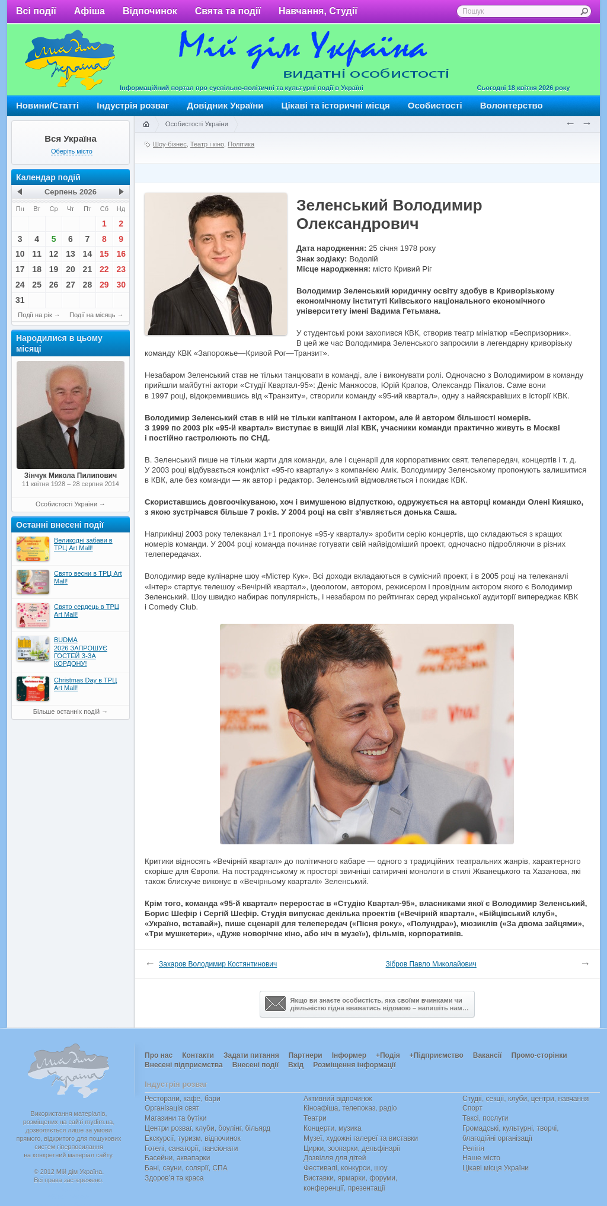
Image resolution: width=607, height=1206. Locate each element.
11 (36, 254)
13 (70, 254)
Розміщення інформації (354, 1065)
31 (20, 300)
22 (104, 269)
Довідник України (225, 105)
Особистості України (66, 504)
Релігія (473, 1148)
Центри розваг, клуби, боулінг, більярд (207, 1128)
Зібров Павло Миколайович (431, 964)
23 (121, 269)
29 (104, 284)
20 (70, 269)
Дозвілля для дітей (335, 1158)
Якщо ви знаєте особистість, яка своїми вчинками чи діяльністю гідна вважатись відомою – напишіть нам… (367, 1004)
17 (20, 269)
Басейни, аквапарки (177, 1158)
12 (54, 254)
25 (36, 284)
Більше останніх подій (66, 711)
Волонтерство (511, 105)
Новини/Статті (47, 105)
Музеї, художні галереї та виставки (361, 1138)
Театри (315, 1118)
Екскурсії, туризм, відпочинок (193, 1138)
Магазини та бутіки (175, 1118)
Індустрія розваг (133, 105)
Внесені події (255, 1065)
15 (104, 254)
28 (87, 284)
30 (121, 284)
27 (70, 284)
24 (20, 284)
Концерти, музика (333, 1128)
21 (87, 269)
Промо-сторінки (539, 1055)
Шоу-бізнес (170, 144)
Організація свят (172, 1108)
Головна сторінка (146, 124)
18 (36, 269)
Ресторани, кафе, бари (183, 1099)
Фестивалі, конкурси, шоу (345, 1168)
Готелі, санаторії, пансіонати (191, 1148)
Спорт (472, 1108)
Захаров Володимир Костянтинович (218, 964)
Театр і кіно (207, 144)
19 (54, 269)
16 (121, 254)
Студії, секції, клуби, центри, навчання (525, 1099)
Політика (241, 144)
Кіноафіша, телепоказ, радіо (350, 1108)
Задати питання (251, 1055)
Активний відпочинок (338, 1099)
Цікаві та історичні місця (336, 105)
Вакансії (487, 1055)
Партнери (305, 1055)
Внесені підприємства (184, 1065)
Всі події (36, 11)
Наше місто (481, 1158)
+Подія (388, 1055)
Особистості (435, 105)
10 (20, 254)
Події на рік (35, 314)
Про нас (158, 1055)
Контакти (198, 1055)
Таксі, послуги (485, 1118)
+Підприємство (437, 1055)
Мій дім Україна (70, 60)
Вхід (296, 1065)
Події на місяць (92, 314)
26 (54, 284)
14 (87, 254)
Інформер (349, 1055)
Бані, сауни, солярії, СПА (186, 1168)
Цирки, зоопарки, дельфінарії (352, 1148)
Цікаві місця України (495, 1168)
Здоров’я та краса (174, 1178)
